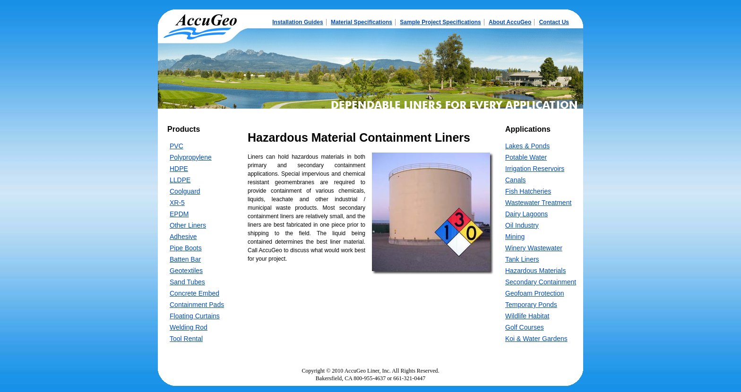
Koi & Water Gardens (536, 338)
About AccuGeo (510, 22)
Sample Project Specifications (440, 22)
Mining (515, 236)
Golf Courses (524, 327)
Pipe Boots (186, 248)
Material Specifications (361, 22)
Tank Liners (522, 259)
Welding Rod (188, 327)
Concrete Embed (194, 293)
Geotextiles (186, 270)
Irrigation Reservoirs (534, 168)
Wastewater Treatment (538, 202)
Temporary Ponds (531, 304)
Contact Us (554, 22)
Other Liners (188, 225)
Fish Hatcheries (528, 191)
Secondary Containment (540, 282)
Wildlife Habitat (527, 316)
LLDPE (180, 180)
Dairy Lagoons (526, 214)
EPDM (179, 214)
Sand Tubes (187, 282)
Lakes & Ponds (527, 146)
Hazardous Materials (535, 270)
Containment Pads (197, 304)
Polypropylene (191, 157)
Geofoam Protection (534, 293)
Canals (515, 180)
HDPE (179, 168)
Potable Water (526, 157)
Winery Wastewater (533, 248)
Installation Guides (297, 22)
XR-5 (177, 202)
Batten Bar (185, 259)
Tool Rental (186, 338)
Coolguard (185, 191)
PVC (176, 146)
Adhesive (183, 236)
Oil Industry (522, 225)
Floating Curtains (195, 316)
